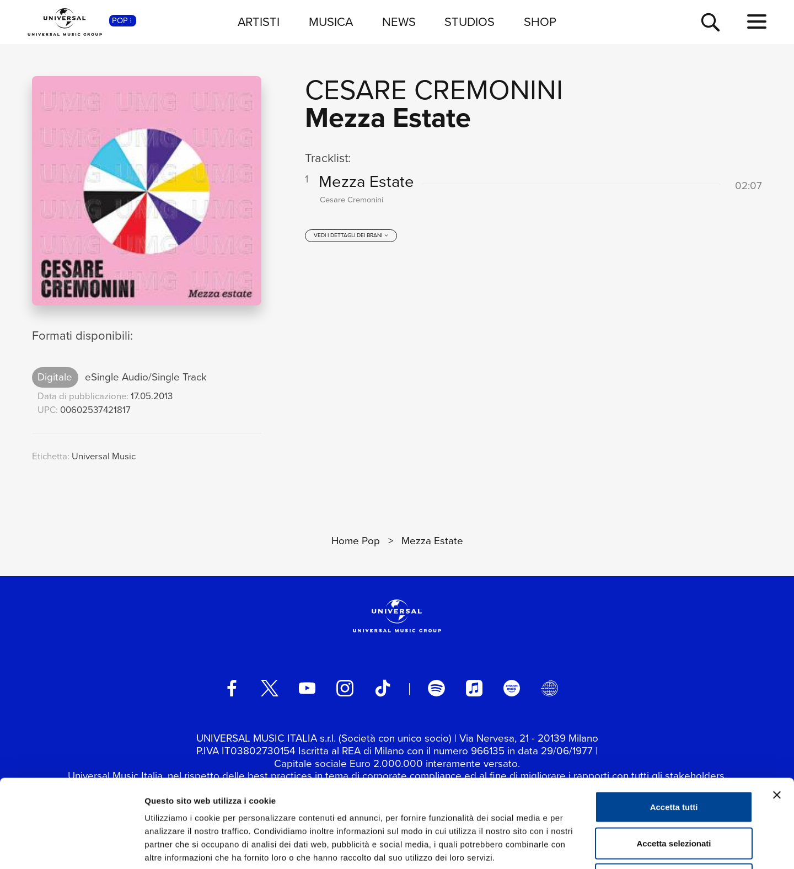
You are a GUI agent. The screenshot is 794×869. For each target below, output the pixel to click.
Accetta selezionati (673, 760)
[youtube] (307, 688)
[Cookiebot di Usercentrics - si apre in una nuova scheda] (71, 847)
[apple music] (474, 688)
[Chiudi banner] (777, 712)
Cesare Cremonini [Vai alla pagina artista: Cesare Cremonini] (434, 89)
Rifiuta (674, 796)
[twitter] (270, 688)
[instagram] (345, 688)
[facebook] (232, 688)
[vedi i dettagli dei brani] (351, 235)
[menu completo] (756, 22)
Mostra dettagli (580, 847)
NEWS (399, 22)
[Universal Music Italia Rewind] (549, 688)
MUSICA (331, 22)
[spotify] (436, 688)
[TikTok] (383, 688)
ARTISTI (259, 22)
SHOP (540, 22)
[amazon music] (512, 688)
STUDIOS (469, 22)
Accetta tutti (674, 724)
